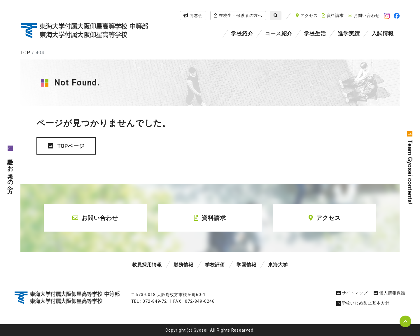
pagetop (405, 321)
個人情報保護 (389, 292)
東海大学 (278, 264)
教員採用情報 (147, 264)
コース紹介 (279, 33)
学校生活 (315, 33)
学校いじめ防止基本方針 (363, 303)
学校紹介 (242, 33)
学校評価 (215, 264)
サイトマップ (352, 292)
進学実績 (349, 33)
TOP (25, 52)
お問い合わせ (364, 15)
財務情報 (183, 264)
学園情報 (246, 264)
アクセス (307, 15)
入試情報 (383, 33)
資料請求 (333, 15)
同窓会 (193, 15)
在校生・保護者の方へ (238, 15)
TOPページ (71, 146)
